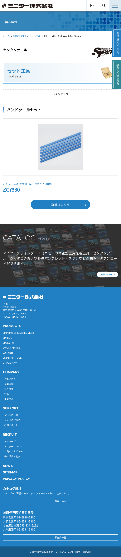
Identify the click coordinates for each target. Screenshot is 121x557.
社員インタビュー (13, 451)
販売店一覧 (60, 537)
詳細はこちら (60, 204)
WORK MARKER (13, 347)
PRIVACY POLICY (16, 479)
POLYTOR (9, 342)
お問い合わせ (11, 425)
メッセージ (10, 441)
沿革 (6, 393)
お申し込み (60, 501)
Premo (8, 337)
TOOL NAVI (10, 362)
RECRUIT (10, 434)
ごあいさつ (10, 378)
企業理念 (8, 383)
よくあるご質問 (12, 420)
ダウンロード (11, 415)
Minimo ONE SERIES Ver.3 (19, 332)
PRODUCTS (19, 36)
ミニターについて (13, 446)
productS (12, 326)
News (8, 466)
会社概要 (8, 388)
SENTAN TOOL (13, 357)
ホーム (6, 36)
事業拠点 (8, 398)
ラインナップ (60, 94)
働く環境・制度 (12, 456)
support (11, 408)
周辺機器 (8, 352)
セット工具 (35, 36)
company (11, 372)
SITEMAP (10, 472)
